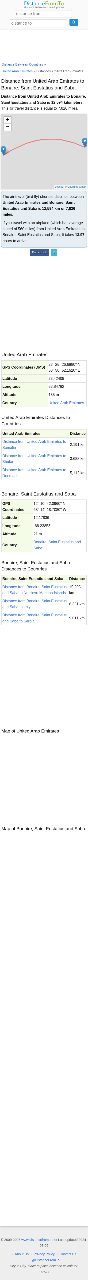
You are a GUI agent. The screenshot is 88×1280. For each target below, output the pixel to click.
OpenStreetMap (76, 186)
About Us (22, 1254)
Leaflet (59, 186)
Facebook (39, 252)
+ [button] (7, 120)
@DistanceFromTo (45, 1260)
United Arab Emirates (66, 403)
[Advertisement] (44, 45)
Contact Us (68, 1254)
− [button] (7, 127)
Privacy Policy (44, 1254)
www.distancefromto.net (39, 1240)
